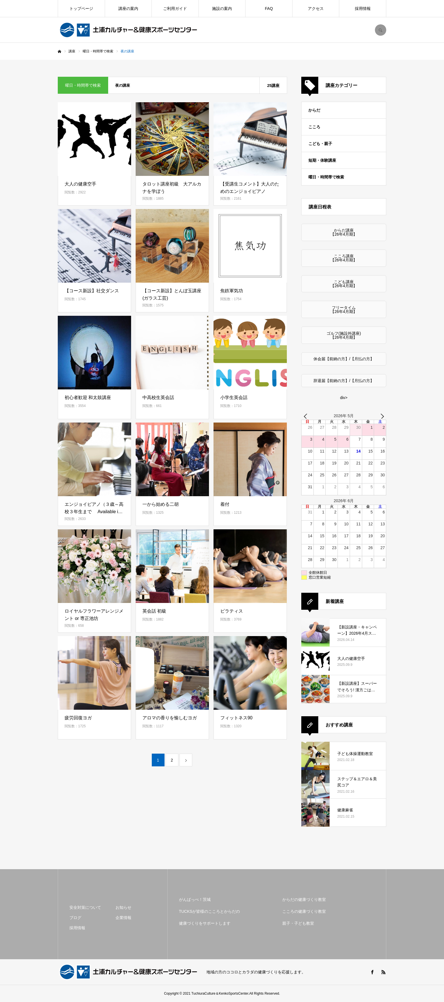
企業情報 (123, 917)
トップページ (81, 8)
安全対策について (85, 907)
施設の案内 (222, 8)
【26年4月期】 (343, 234)
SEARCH (380, 30)
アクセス (316, 8)
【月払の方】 (362, 359)
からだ (314, 110)
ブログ (75, 917)
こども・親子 (320, 143)
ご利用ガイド (175, 8)
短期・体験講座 (322, 160)
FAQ (269, 8)
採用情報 (363, 8)
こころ (314, 127)
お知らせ (123, 907)
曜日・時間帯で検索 (326, 177)
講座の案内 (128, 8)
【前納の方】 (337, 359)
